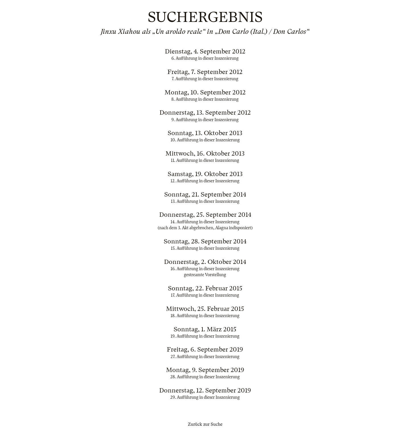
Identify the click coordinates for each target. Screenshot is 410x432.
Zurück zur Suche (205, 424)
